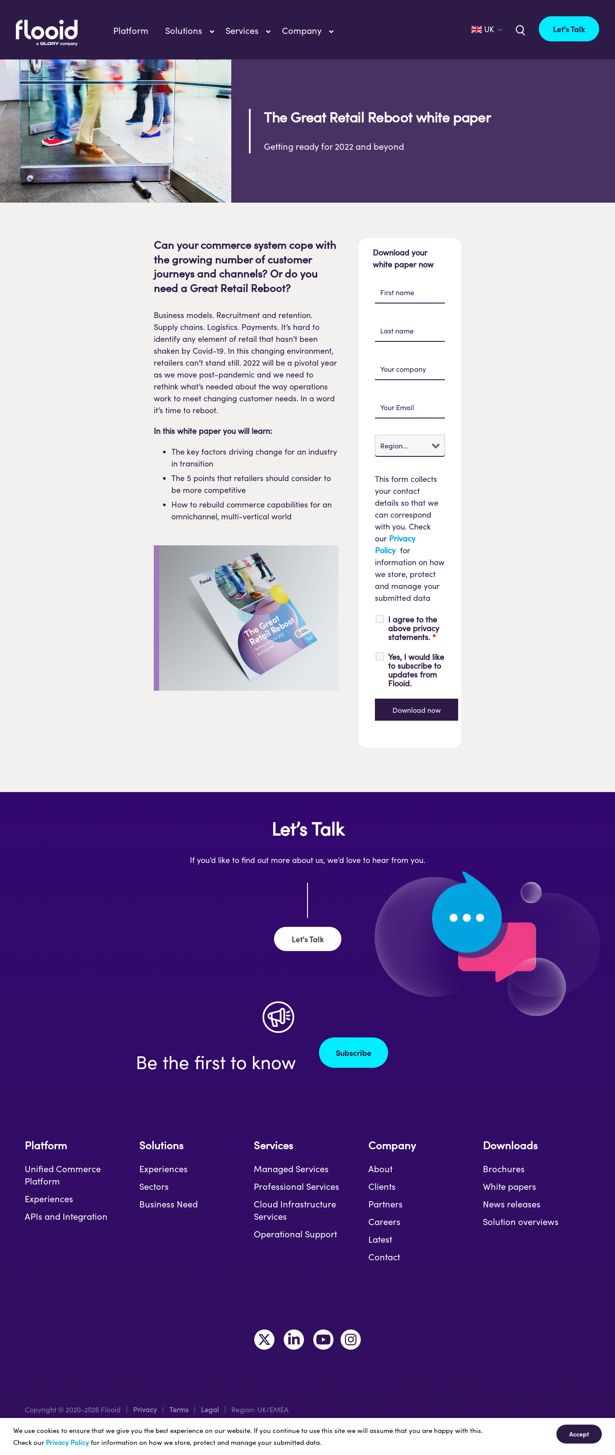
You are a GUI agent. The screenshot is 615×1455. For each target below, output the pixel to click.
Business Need (168, 1204)
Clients (382, 1186)
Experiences (49, 1198)
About (380, 1169)
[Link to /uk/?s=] (519, 29)
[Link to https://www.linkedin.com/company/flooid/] (294, 1339)
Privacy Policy (67, 1442)
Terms (179, 1409)
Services (273, 1145)
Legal (210, 1409)
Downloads (510, 1145)
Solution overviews (521, 1221)
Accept (579, 1433)
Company (392, 1145)
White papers (509, 1186)
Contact (384, 1257)
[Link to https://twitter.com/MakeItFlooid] (264, 1339)
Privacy (145, 1409)
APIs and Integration (66, 1216)
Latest (380, 1239)
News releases (512, 1204)
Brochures (504, 1169)
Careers (384, 1221)
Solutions (161, 1145)
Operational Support (295, 1234)
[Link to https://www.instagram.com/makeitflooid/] (351, 1339)
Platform (46, 1145)
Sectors (154, 1186)
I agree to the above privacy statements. (413, 628)
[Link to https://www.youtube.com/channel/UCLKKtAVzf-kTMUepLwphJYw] (323, 1339)
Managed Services (291, 1169)
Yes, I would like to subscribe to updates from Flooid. (416, 670)
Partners (385, 1204)
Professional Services (296, 1186)
